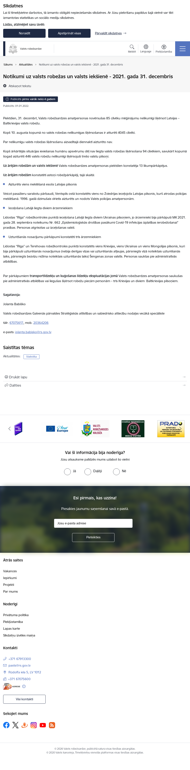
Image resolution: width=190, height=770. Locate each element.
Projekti (8, 585)
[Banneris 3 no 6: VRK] (95, 428)
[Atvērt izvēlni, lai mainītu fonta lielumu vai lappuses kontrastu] (164, 49)
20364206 (41, 323)
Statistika (31, 356)
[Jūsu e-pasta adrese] (93, 523)
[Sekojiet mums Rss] (52, 725)
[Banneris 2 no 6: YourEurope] (57, 428)
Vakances (10, 571)
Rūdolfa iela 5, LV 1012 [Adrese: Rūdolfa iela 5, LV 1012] (24, 672)
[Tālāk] (180, 428)
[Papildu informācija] (23, 686)
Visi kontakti (24, 699)
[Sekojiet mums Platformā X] (15, 725)
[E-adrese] (11, 686)
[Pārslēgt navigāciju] (182, 48)
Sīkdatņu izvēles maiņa (19, 635)
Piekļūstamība (13, 622)
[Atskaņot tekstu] (20, 85)
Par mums (10, 591)
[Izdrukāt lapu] (95, 377)
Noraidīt (24, 33)
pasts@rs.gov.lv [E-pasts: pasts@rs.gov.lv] (19, 665)
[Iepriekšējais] (9, 428)
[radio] (70, 470)
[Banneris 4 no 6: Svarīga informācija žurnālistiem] (133, 428)
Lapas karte (11, 629)
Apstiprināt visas (69, 33)
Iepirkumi (10, 578)
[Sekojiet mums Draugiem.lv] (24, 725)
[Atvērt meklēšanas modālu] (132, 49)
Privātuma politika (16, 615)
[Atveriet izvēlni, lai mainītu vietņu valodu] (146, 49)
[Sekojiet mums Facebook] (6, 725)
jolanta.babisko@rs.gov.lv (33, 332)
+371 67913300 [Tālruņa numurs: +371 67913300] (19, 659)
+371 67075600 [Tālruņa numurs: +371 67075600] (19, 679)
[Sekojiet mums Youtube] (43, 724)
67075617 (16, 323)
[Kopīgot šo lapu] (95, 385)
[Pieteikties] (93, 537)
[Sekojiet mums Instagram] (34, 725)
